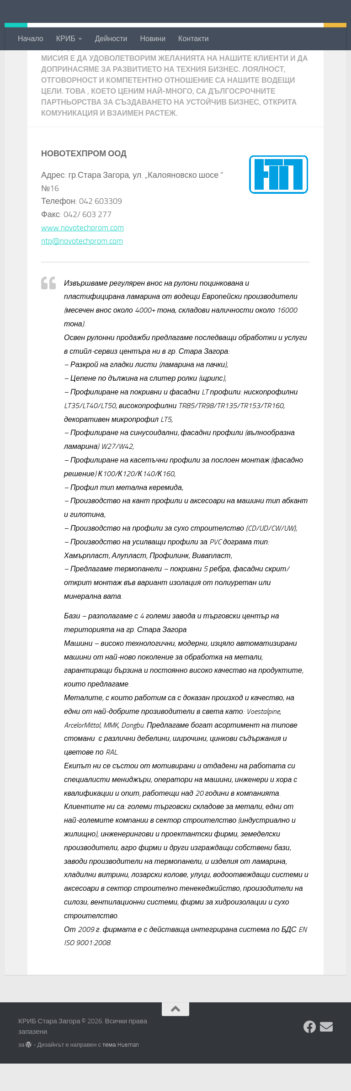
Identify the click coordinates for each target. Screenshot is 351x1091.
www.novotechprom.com (84, 255)
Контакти (193, 38)
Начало (30, 38)
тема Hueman (120, 1072)
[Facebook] (309, 1054)
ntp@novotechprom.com (84, 268)
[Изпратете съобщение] (326, 1054)
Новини (152, 38)
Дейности (111, 38)
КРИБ (65, 38)
